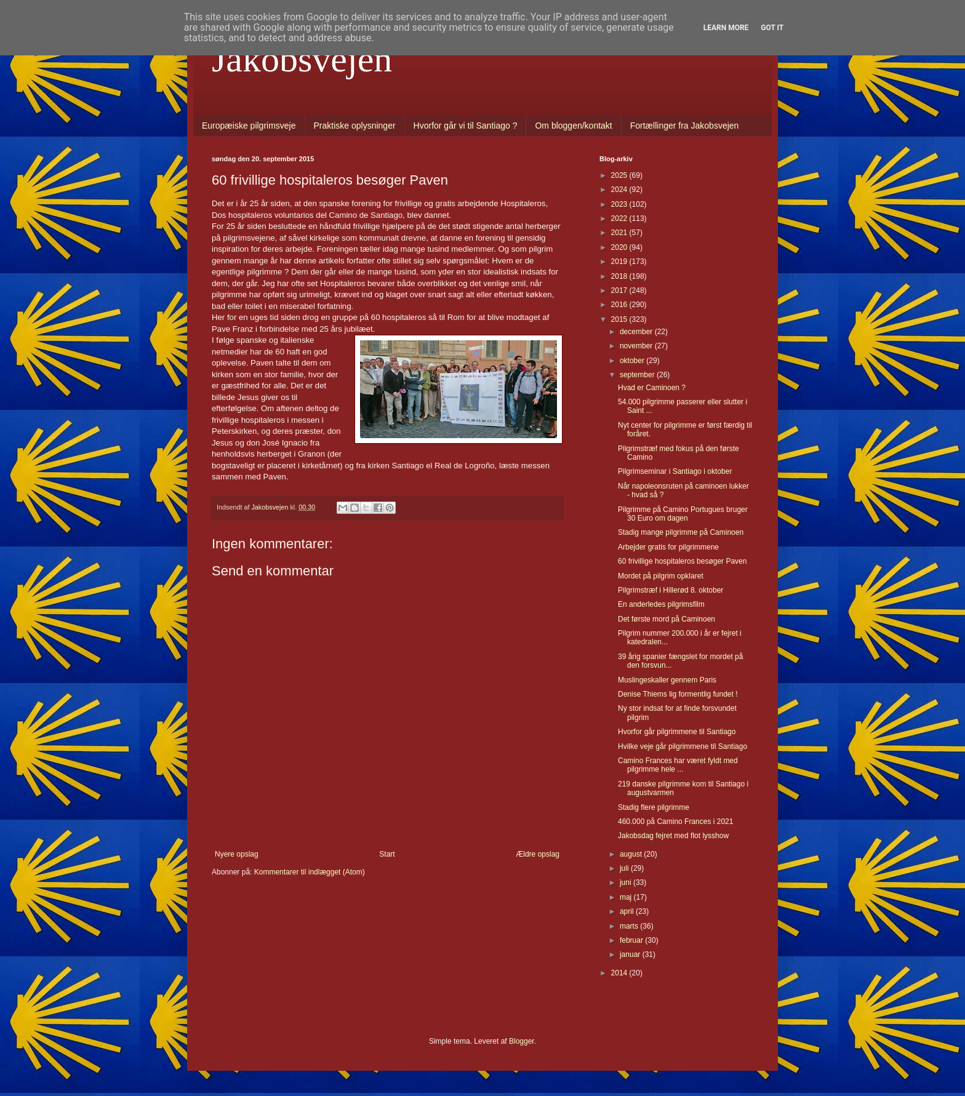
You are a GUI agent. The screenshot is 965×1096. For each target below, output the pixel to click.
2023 (620, 204)
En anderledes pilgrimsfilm (661, 604)
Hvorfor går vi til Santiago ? (466, 125)
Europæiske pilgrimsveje (249, 125)
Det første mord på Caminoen (666, 619)
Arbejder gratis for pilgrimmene (668, 547)
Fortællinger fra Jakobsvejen (684, 125)
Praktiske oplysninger (355, 125)
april (628, 911)
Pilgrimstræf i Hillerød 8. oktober (670, 590)
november (637, 346)
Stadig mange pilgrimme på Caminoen (680, 532)
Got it (772, 27)
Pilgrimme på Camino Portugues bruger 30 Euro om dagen (683, 513)
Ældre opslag (537, 854)
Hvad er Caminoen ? (652, 387)
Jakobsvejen (302, 59)
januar (631, 954)
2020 (620, 247)
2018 (620, 276)
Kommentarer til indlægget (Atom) (309, 872)
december (637, 331)
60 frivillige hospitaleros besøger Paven (682, 561)
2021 (620, 232)
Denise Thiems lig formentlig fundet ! (678, 694)
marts (630, 926)
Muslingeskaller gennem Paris (667, 680)
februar (632, 940)
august (632, 854)
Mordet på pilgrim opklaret (660, 576)
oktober (633, 360)
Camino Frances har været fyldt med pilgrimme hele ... (678, 765)
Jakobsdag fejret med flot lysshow (673, 835)
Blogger (521, 1041)
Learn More (726, 27)
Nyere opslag (236, 854)
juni (626, 882)
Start (386, 854)
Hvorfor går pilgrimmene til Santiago (676, 731)
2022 (620, 218)
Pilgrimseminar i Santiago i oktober (675, 471)
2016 (620, 304)
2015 (620, 319)
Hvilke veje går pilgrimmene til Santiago (682, 746)
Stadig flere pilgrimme (653, 807)
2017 (620, 290)
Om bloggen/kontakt (573, 125)
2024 (620, 189)
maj (627, 897)
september (638, 374)
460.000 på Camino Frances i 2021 (675, 821)
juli (625, 868)
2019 (620, 261)
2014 (620, 973)
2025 (620, 175)
